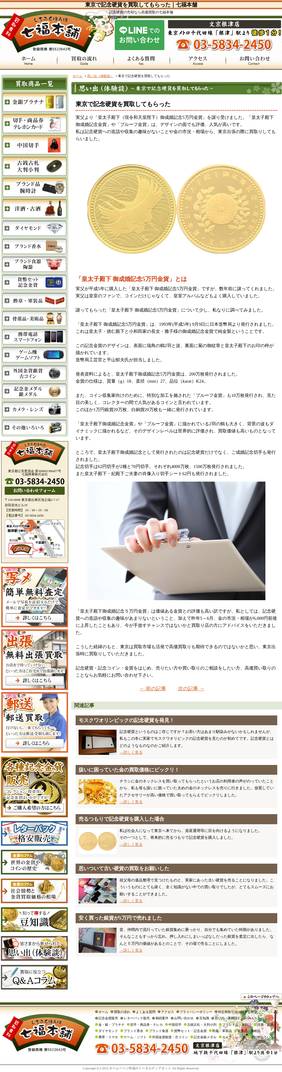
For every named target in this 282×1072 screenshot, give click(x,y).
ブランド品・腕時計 (236, 1024)
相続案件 (161, 1018)
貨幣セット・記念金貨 (190, 1031)
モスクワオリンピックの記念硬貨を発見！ (126, 720)
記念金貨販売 (108, 1018)
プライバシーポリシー (196, 1012)
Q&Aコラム (254, 1018)
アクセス (167, 1012)
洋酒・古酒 (265, 1024)
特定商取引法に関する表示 (237, 1012)
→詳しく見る (131, 752)
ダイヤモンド (108, 1031)
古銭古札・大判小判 (201, 1024)
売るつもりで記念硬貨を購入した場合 (121, 819)
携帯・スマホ (108, 1037)
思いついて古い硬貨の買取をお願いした (124, 868)
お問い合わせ (184, 1018)
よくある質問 (145, 1012)
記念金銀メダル (205, 1037)
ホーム (77, 76)
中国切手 (174, 1024)
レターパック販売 (137, 1018)
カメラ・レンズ (233, 1037)
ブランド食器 (158, 1031)
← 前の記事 (153, 688)
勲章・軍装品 (222, 1031)
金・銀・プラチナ (111, 1024)
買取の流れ (122, 1012)
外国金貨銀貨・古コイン (170, 1037)
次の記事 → (191, 688)
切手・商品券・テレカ (146, 1024)
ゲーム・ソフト (135, 1037)
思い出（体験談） (100, 76)
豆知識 (204, 1018)
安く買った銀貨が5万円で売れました (120, 918)
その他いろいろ (262, 1037)
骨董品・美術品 (249, 1031)
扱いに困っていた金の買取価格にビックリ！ (129, 770)
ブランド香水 (133, 1031)
